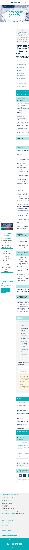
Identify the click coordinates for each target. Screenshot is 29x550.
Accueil (4, 517)
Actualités (5, 525)
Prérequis (21, 67)
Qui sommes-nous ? (7, 520)
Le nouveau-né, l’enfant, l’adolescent (7, 251)
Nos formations (6, 523)
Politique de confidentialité (9, 535)
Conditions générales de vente (10, 533)
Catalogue (20, 30)
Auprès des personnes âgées (6, 262)
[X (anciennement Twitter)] (24, 475)
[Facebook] (20, 475)
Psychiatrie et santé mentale (6, 246)
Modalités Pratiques (7, 528)
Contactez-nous (5, 290)
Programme (21, 70)
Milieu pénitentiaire (7, 257)
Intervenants (21, 83)
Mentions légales (6, 530)
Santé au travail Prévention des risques (7, 269)
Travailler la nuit (21, 460)
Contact (14, 548)
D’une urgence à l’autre (6, 241)
